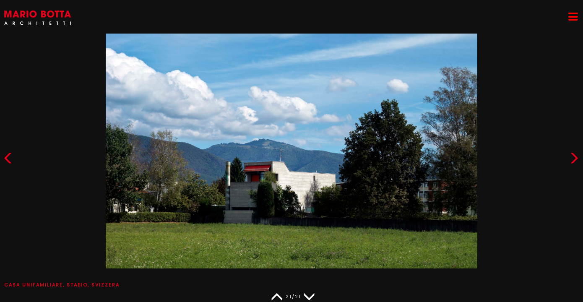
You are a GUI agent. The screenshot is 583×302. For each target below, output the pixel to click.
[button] (574, 160)
